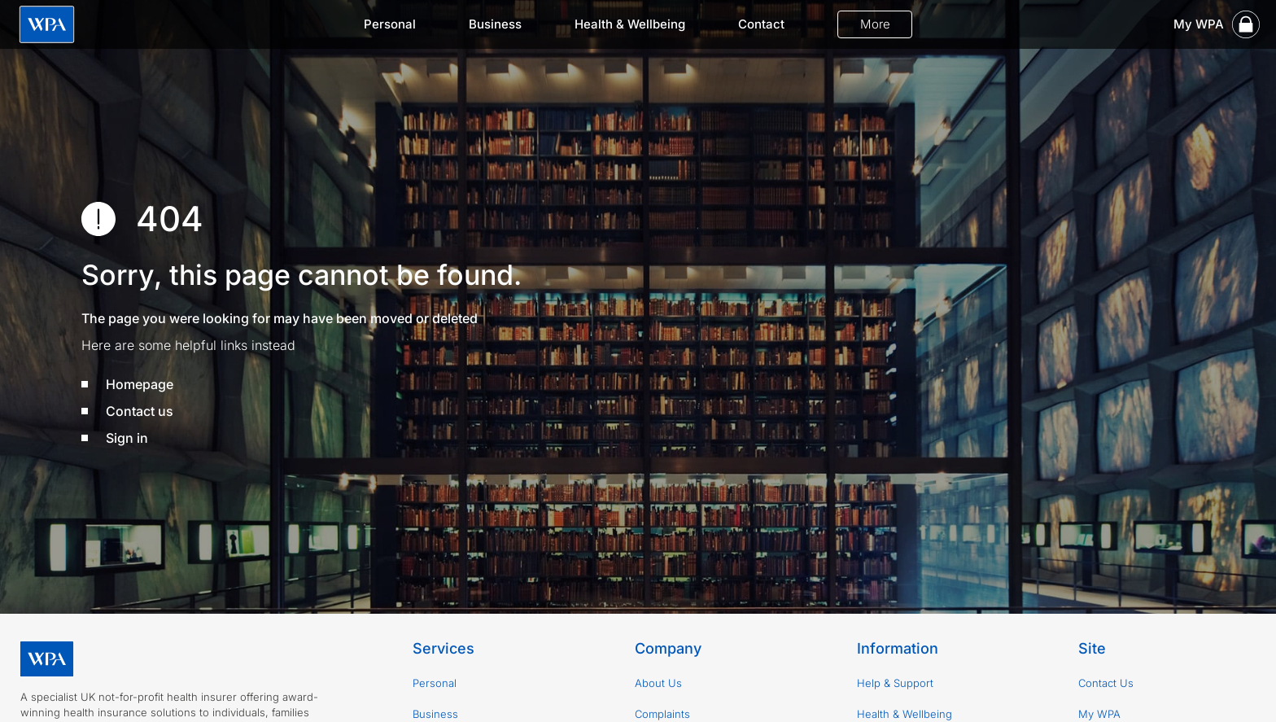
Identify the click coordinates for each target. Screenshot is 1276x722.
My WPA (1099, 713)
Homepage (139, 384)
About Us (658, 682)
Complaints (662, 713)
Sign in (127, 438)
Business (495, 24)
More (875, 24)
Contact (761, 24)
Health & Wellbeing (630, 24)
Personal (390, 24)
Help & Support (895, 682)
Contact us (139, 411)
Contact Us (1106, 682)
